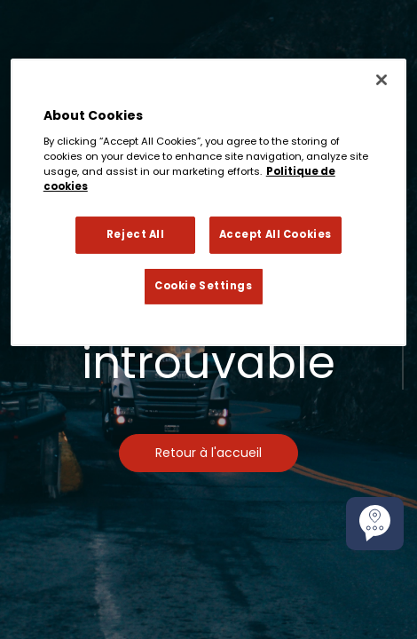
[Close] (381, 79)
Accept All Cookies (275, 234)
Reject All (135, 234)
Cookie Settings (203, 286)
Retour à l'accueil (208, 453)
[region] (209, 202)
